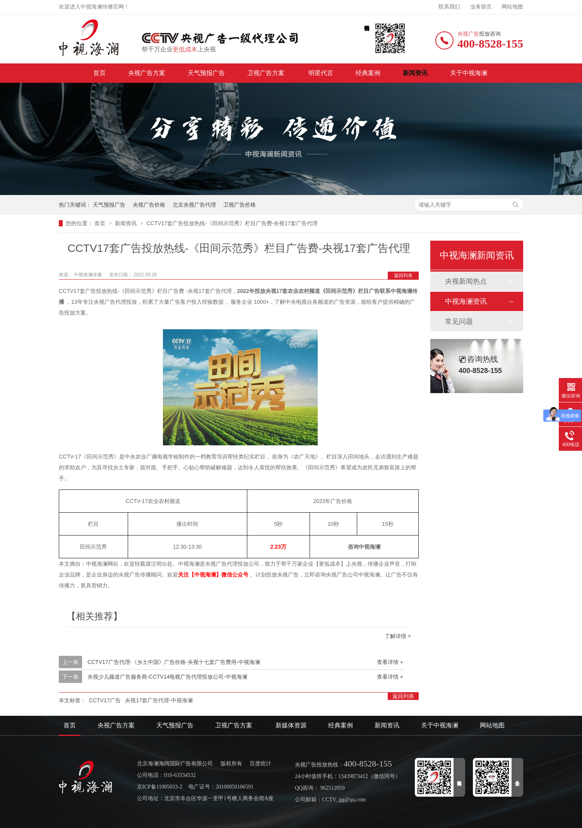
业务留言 (481, 7)
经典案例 (368, 73)
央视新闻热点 (466, 281)
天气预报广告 (206, 73)
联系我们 (449, 7)
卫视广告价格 (239, 205)
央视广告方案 (146, 73)
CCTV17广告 (105, 700)
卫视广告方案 (266, 73)
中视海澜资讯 (466, 301)
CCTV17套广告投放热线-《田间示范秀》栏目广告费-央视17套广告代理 (232, 223)
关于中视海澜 (468, 73)
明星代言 (320, 73)
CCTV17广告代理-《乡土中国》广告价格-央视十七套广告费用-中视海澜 (173, 662)
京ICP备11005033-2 (159, 787)
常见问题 (459, 321)
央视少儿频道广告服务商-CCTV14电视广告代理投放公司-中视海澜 (167, 677)
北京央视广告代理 (194, 205)
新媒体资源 (291, 725)
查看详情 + (390, 662)
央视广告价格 (149, 205)
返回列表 (403, 275)
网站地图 (512, 7)
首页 (99, 73)
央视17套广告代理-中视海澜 (158, 700)
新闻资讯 (415, 73)
